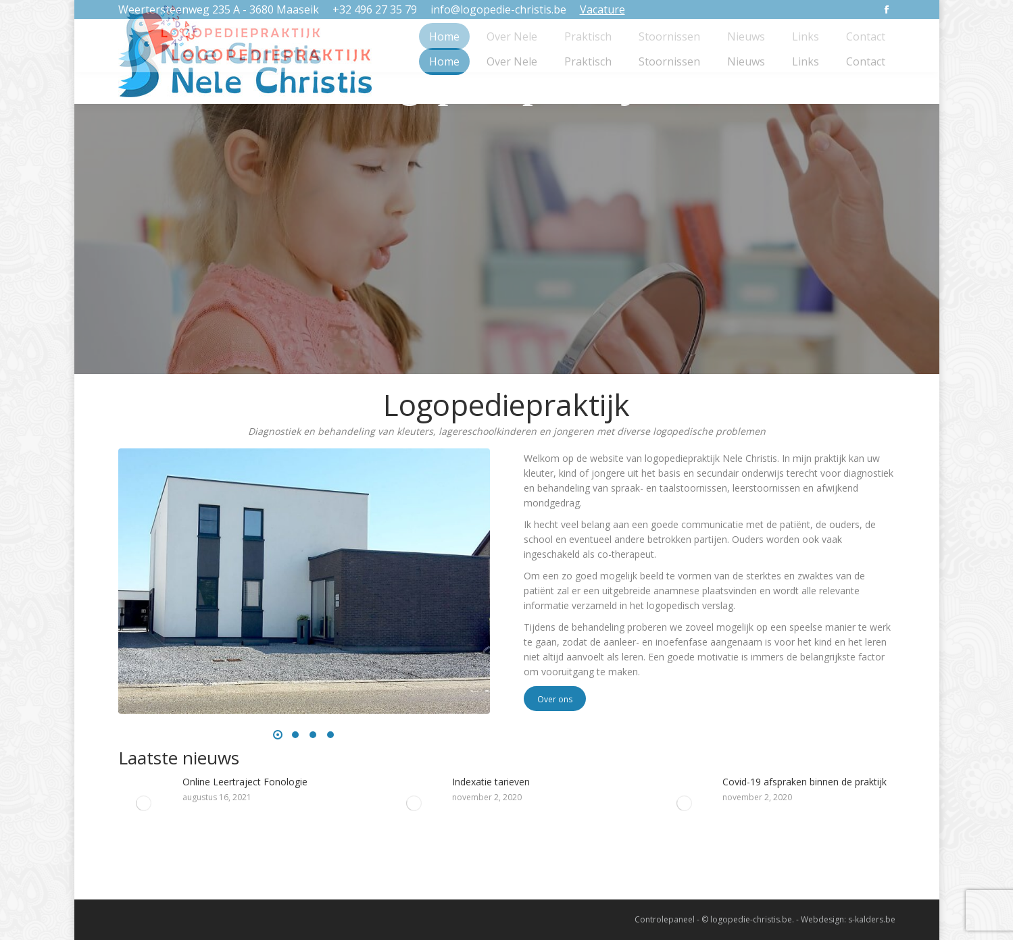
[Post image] (143, 803)
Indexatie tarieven (491, 781)
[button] (277, 734)
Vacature (602, 9)
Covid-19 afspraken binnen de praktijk (804, 781)
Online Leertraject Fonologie (244, 781)
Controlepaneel (665, 919)
